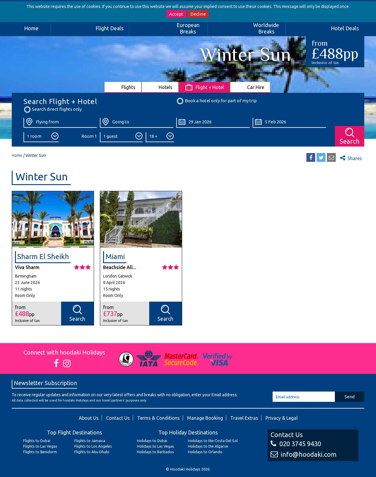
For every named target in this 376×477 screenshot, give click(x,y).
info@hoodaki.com (303, 454)
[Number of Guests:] (121, 137)
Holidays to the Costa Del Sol (213, 441)
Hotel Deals (345, 28)
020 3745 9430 (296, 443)
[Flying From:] (60, 123)
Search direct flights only (53, 109)
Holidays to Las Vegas (155, 446)
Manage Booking (205, 418)
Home (31, 28)
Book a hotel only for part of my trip (216, 101)
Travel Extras (244, 418)
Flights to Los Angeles (93, 446)
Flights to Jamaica (89, 441)
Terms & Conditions (158, 418)
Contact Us (118, 418)
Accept (176, 13)
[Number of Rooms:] (41, 137)
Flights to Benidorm (40, 452)
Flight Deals (109, 28)
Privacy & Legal (282, 418)
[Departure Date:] (213, 123)
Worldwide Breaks (266, 28)
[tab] (123, 87)
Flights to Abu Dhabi (91, 452)
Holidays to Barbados (155, 452)
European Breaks (188, 28)
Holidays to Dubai (152, 441)
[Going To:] (136, 123)
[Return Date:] (289, 123)
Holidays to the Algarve (208, 446)
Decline (198, 13)
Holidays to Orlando (205, 452)
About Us (89, 418)
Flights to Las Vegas (40, 446)
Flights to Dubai (36, 441)
